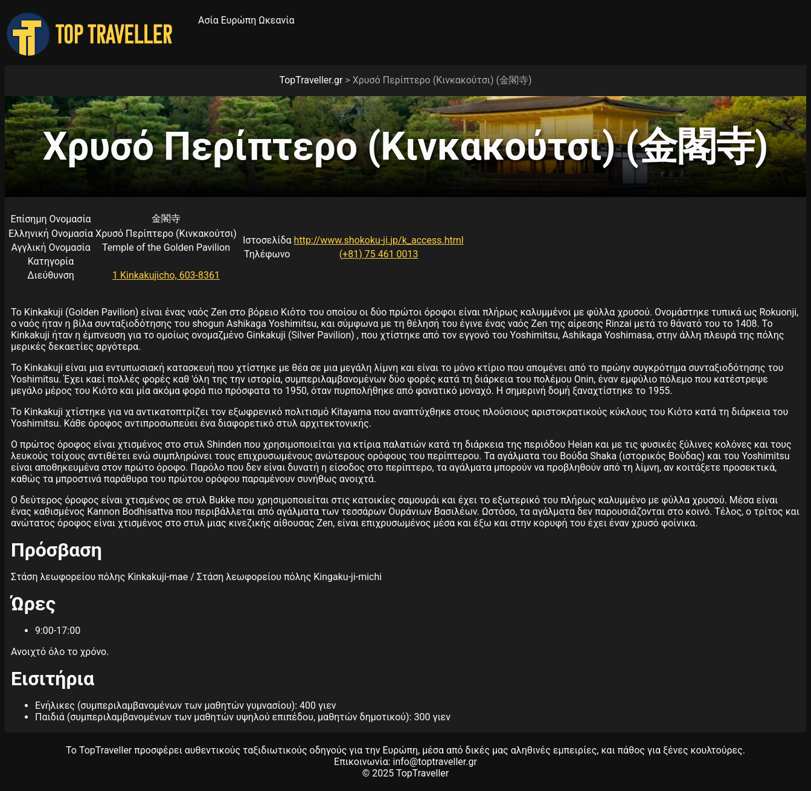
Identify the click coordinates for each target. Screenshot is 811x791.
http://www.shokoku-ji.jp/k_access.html (379, 240)
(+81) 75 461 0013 (378, 254)
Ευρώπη (239, 20)
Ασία (208, 20)
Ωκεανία (276, 20)
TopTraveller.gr (310, 80)
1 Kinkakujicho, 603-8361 (166, 275)
